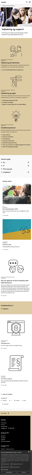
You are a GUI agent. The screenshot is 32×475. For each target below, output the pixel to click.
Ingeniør (3, 439)
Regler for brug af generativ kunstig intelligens (14, 104)
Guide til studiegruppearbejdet (10, 146)
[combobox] (28, 451)
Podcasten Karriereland (8, 140)
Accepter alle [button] (9, 472)
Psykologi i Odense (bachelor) (8, 5)
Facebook (4, 400)
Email (24, 400)
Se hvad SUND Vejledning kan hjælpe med (12, 69)
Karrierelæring (6, 138)
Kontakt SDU (4, 426)
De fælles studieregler (7, 102)
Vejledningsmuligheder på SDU (10, 100)
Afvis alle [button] (24, 472)
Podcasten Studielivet (7, 136)
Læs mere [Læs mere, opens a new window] (3, 461)
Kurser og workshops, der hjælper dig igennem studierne (16, 144)
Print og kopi (6, 169)
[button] (16, 470)
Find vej (3, 424)
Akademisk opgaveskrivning (9, 142)
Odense (4, 309)
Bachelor (3, 436)
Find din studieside (5, 441)
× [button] (30, 451)
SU (3, 162)
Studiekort (6, 172)
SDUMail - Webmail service (7, 449)
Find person (4, 422)
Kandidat (3, 437)
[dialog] (16, 462)
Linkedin (16, 400)
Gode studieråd (6, 134)
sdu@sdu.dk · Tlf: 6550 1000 (7, 428)
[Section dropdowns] (28, 162)
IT (2, 166)
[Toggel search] (26, 2)
